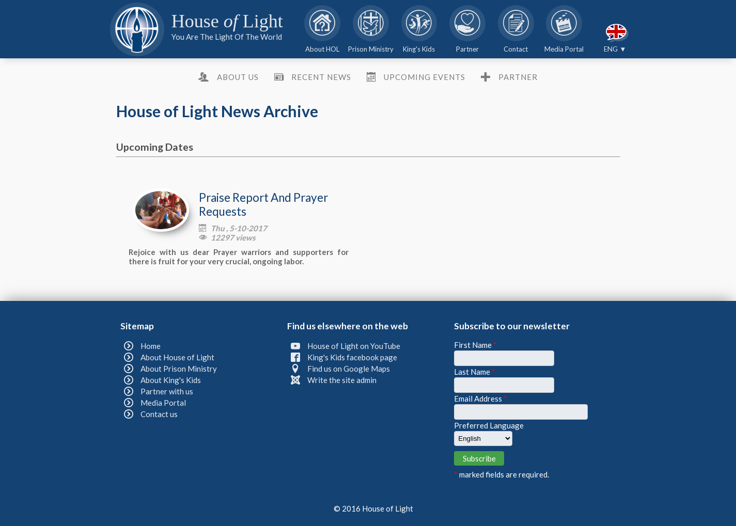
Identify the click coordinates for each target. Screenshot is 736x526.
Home (150, 345)
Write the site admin (342, 380)
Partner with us (166, 391)
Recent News (321, 77)
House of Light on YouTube (353, 345)
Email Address (480, 398)
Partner (518, 77)
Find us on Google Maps (348, 368)
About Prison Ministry (178, 368)
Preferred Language (489, 425)
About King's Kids (170, 380)
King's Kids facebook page (352, 357)
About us (238, 77)
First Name (475, 344)
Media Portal (163, 402)
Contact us (159, 414)
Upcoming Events (424, 77)
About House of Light (177, 357)
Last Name (474, 371)
